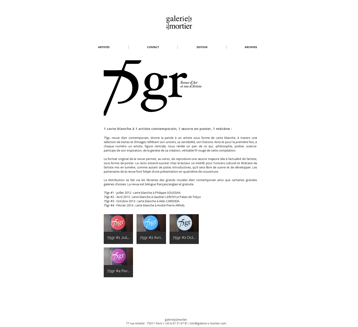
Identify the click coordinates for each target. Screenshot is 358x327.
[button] (104, 47)
